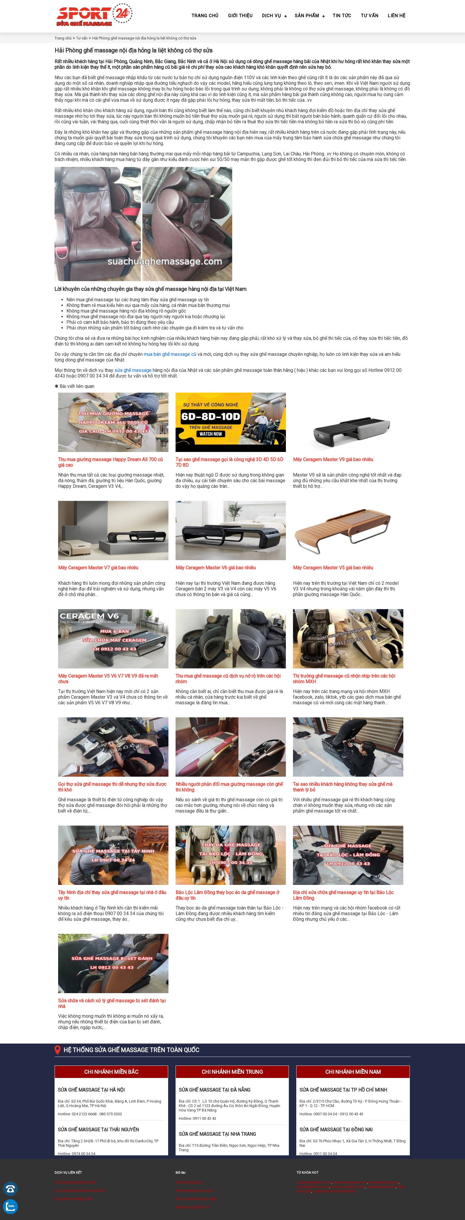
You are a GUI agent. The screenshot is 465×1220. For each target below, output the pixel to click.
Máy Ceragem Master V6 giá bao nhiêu (216, 568)
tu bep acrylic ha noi (348, 1186)
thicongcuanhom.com (194, 1190)
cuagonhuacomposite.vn (334, 1191)
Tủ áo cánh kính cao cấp (196, 1199)
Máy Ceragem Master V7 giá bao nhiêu (98, 568)
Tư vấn (369, 15)
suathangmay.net (381, 1186)
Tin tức (342, 15)
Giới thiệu (240, 15)
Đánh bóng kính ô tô (193, 1207)
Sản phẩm (307, 15)
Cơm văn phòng (189, 1182)
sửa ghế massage (133, 370)
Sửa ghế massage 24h (74, 1199)
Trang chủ (205, 15)
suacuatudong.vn (384, 1182)
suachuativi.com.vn (313, 1186)
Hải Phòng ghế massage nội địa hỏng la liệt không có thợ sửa (144, 38)
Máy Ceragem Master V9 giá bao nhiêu (333, 459)
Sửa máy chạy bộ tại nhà (75, 1182)
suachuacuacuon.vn (350, 1182)
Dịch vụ (271, 15)
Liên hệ (397, 15)
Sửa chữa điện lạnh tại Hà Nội (79, 1190)
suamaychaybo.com (314, 1182)
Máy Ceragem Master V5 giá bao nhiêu (333, 568)
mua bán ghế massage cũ (170, 354)
